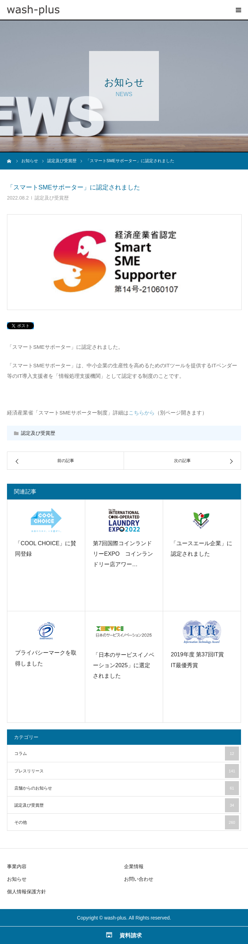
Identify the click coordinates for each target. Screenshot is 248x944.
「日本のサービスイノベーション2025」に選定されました (123, 665)
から (149, 413)
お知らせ (17, 879)
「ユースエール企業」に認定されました (201, 548)
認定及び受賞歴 (52, 198)
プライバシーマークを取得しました (45, 658)
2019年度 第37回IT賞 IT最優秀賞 (200, 659)
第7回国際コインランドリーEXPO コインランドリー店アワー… (123, 554)
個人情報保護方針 (26, 891)
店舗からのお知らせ (126, 788)
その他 (126, 822)
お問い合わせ (138, 879)
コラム (126, 754)
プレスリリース (126, 771)
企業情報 (134, 866)
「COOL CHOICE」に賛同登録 (45, 548)
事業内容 (17, 866)
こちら (136, 413)
